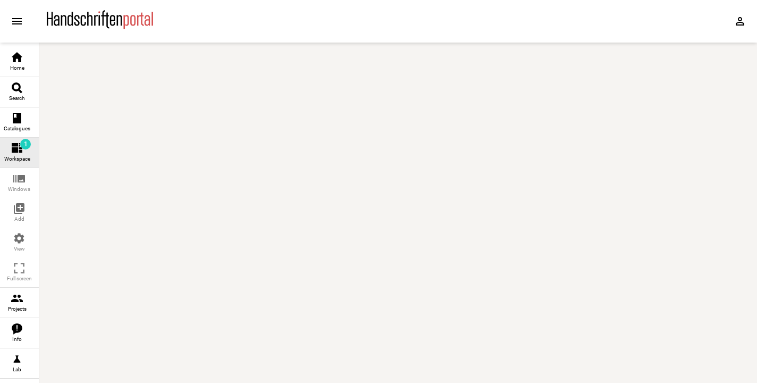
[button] (19, 183)
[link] (19, 62)
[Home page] (100, 26)
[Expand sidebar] (17, 21)
